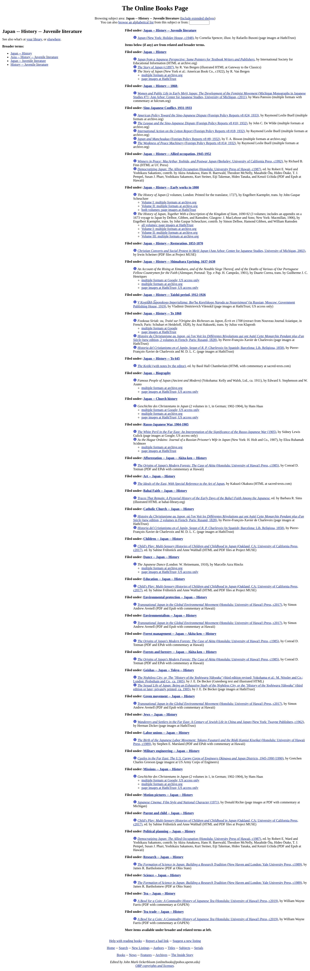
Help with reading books (125, 941)
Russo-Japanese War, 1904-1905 (165, 424)
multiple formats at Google (159, 328)
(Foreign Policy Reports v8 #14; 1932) (186, 143)
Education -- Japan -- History (164, 579)
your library (34, 39)
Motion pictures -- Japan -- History (168, 795)
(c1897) (155, 67)
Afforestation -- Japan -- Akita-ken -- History (175, 458)
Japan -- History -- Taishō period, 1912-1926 (174, 294)
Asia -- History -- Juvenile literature (34, 57)
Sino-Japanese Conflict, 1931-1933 (167, 108)
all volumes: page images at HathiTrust (167, 225)
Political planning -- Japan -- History (169, 831)
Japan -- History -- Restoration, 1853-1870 (173, 243)
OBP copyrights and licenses (154, 965)
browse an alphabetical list (136, 22)
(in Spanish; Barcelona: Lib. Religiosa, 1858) (210, 347)
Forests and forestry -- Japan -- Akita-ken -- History (180, 652)
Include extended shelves (197, 18)
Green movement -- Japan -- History (169, 696)
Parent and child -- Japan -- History (168, 813)
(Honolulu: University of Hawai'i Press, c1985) (208, 465)
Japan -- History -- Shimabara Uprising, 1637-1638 (179, 261)
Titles (171, 948)
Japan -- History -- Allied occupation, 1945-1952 (177, 154)
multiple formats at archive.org (161, 75)
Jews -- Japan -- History (160, 714)
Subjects (184, 948)
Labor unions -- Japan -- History (166, 732)
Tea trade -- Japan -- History (163, 911)
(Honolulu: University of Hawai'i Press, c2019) (207, 901)
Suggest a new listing (187, 941)
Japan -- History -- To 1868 (162, 313)
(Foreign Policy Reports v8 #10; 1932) (192, 123)
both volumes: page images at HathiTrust (168, 210)
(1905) (206, 432)
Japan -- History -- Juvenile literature (169, 30)
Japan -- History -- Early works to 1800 (171, 187)
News (132, 955)
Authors (158, 948)
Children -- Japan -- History (163, 539)
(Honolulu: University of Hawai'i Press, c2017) (209, 604)
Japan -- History (21, 53)
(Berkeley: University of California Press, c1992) (210, 161)
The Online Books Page (155, 8)
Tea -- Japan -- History (159, 893)
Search (123, 948)
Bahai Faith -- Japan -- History (165, 490)
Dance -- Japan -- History (161, 557)
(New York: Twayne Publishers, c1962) (220, 722)
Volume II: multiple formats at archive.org (169, 206)
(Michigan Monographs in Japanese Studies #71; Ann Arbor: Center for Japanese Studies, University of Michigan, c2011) (219, 95)
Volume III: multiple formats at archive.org (170, 236)
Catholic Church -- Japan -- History (168, 509)
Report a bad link (157, 941)
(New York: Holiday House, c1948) (165, 38)
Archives (161, 955)
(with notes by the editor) (161, 366)
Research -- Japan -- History (163, 857)
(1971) (178, 802)
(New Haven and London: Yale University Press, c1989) (219, 864)
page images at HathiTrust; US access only (169, 287)
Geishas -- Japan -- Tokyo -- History (168, 670)
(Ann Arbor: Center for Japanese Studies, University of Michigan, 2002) (221, 251)
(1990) (210, 758)
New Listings (141, 948)
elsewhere (54, 39)
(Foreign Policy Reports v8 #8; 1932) (178, 139)
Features (146, 955)
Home (111, 948)
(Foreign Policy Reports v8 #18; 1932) (191, 131)
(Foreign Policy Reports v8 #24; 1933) (198, 115)
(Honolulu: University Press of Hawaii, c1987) (199, 169)
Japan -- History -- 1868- (160, 86)
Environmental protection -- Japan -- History (175, 597)
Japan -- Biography (157, 373)
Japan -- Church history (160, 398)
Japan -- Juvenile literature (28, 61)
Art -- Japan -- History (159, 476)
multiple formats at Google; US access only (170, 280)
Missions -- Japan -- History (163, 769)
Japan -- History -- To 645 (161, 358)
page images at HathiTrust (158, 79)
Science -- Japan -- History (162, 875)
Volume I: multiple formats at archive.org (168, 202)
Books (121, 955)
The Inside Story (182, 955)
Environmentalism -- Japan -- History (170, 615)
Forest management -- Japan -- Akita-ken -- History (179, 633)
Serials (198, 948)
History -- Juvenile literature (29, 64)
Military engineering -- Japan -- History (171, 751)
